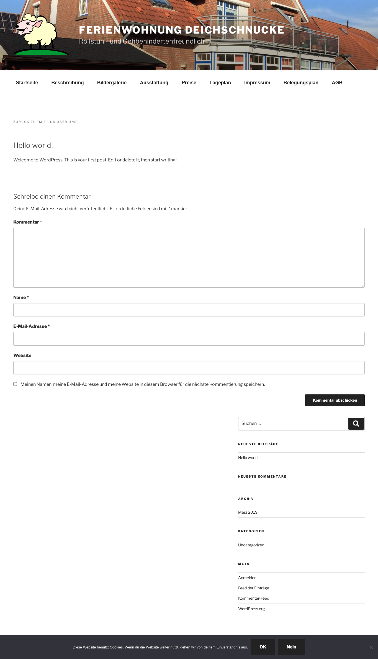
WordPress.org (251, 608)
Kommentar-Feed (253, 598)
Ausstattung (154, 82)
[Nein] (371, 647)
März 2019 (248, 512)
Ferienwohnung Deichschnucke (182, 30)
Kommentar (27, 222)
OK (262, 647)
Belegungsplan (301, 82)
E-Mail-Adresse (31, 326)
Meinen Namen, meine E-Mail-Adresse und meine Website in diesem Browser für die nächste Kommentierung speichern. (142, 384)
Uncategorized (251, 545)
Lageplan (220, 82)
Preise (189, 82)
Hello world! (248, 457)
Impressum (257, 82)
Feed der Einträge (253, 588)
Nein (291, 647)
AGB (337, 82)
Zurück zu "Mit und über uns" (46, 122)
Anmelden (247, 577)
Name (21, 297)
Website (22, 355)
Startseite (27, 82)
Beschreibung (67, 82)
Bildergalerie (112, 82)
